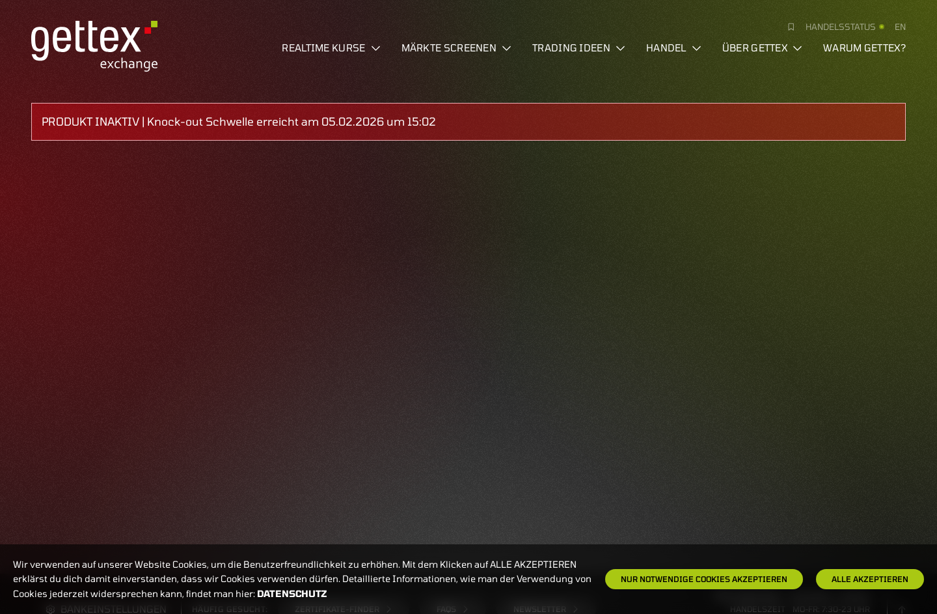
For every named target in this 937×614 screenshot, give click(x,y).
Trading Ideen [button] (578, 47)
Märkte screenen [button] (456, 47)
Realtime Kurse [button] (331, 47)
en (900, 26)
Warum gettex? (864, 47)
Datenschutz (292, 593)
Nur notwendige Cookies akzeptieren (704, 578)
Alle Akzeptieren (870, 578)
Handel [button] (673, 47)
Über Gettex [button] (762, 47)
